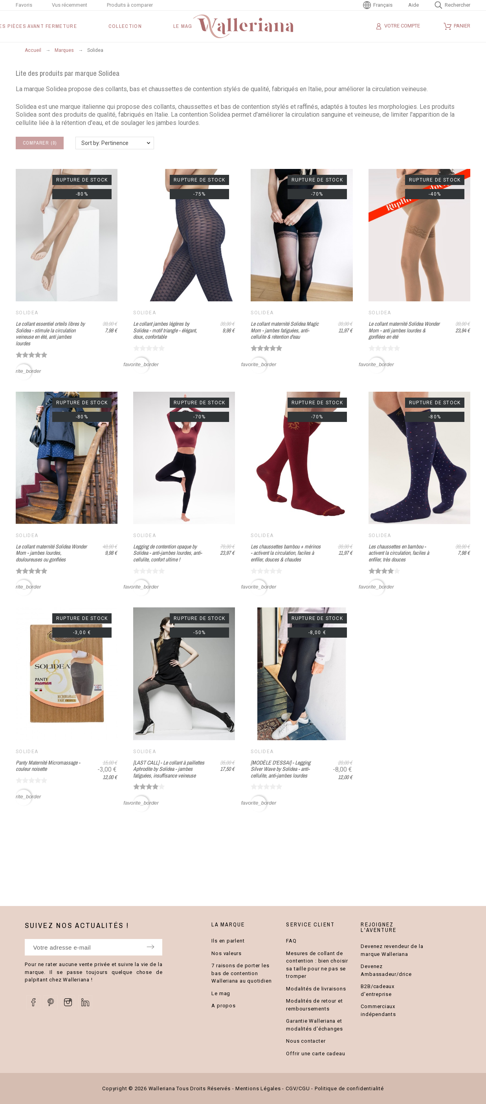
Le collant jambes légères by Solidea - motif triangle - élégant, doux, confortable (165, 330)
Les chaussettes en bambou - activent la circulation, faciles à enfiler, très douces (399, 553)
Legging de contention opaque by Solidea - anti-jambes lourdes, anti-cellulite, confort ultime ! (167, 553)
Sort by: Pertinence (104, 143)
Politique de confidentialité (349, 1088)
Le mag (220, 993)
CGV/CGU (298, 1088)
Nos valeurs (226, 953)
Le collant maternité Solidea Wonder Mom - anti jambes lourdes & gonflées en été (404, 330)
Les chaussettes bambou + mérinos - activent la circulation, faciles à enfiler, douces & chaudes (286, 553)
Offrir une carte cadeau (315, 1053)
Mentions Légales (258, 1088)
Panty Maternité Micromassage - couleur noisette (48, 766)
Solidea (27, 312)
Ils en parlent (227, 941)
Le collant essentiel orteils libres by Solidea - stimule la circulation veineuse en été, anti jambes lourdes (50, 333)
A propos (223, 1006)
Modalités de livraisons (316, 989)
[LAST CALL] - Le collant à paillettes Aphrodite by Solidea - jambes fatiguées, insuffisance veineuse (168, 769)
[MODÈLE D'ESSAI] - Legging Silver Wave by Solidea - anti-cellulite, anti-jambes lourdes (280, 769)
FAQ (291, 941)
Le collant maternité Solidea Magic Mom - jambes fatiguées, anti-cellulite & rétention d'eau (285, 330)
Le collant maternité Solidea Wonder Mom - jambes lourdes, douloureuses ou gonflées (51, 553)
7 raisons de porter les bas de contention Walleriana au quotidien (241, 973)
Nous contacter (305, 1041)
